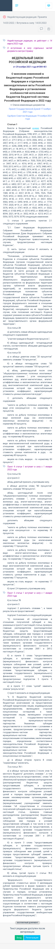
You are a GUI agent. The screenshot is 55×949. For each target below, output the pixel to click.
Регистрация (32, 937)
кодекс (35, 128)
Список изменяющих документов (27, 105)
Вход (19, 937)
